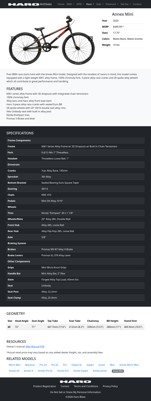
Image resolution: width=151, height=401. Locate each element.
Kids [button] (99, 4)
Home (61, 4)
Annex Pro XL (45, 370)
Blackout (30, 364)
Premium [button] (111, 4)
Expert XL (77, 364)
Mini (112, 364)
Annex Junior (100, 370)
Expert (90, 364)
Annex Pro (63, 370)
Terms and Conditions (87, 386)
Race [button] (90, 4)
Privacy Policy (111, 386)
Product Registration (44, 386)
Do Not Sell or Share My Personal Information (75, 392)
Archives (30, 4)
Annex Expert (80, 370)
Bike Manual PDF (35, 346)
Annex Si (28, 370)
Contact (138, 4)
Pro (65, 364)
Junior (102, 364)
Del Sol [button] (125, 4)
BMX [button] (69, 4)
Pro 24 (43, 364)
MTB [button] (79, 4)
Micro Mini (14, 364)
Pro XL (54, 364)
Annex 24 (14, 370)
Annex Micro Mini (129, 364)
